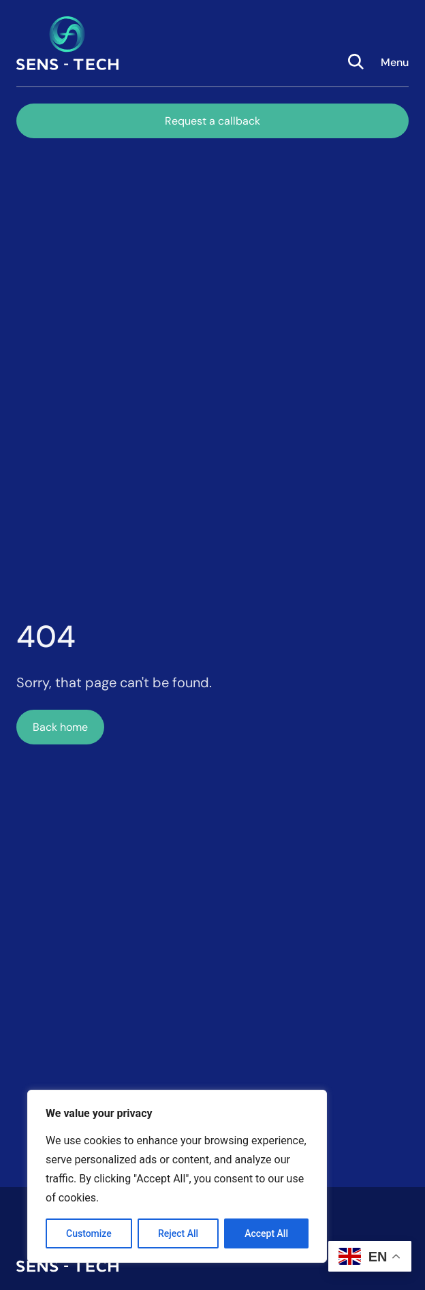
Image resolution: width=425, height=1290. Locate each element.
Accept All (266, 1233)
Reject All (178, 1233)
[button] (395, 43)
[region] (177, 1176)
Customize (89, 1233)
